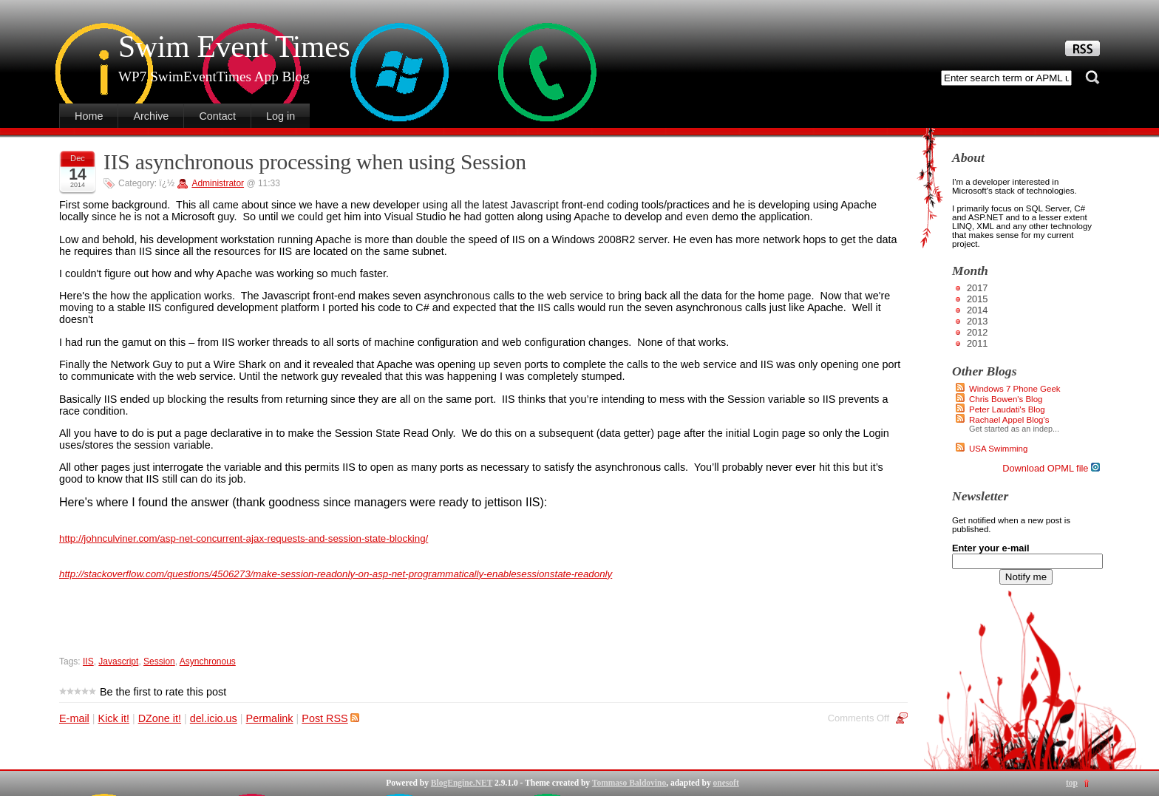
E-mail (74, 718)
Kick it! (113, 718)
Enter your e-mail (991, 548)
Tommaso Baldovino (629, 782)
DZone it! (159, 718)
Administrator (217, 183)
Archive (151, 116)
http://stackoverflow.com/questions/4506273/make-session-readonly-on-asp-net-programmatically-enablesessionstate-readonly (335, 573)
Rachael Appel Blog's (1009, 419)
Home (89, 116)
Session (159, 661)
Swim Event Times (234, 47)
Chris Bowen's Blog (1006, 399)
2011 (977, 343)
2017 (977, 287)
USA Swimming (998, 448)
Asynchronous (208, 661)
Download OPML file (1051, 468)
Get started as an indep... (1014, 428)
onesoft (726, 782)
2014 (977, 310)
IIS (88, 661)
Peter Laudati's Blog (1007, 409)
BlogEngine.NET (461, 782)
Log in (280, 116)
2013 (977, 321)
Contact (217, 116)
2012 (977, 332)
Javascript (118, 661)
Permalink (269, 718)
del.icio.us (213, 718)
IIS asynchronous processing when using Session (314, 162)
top (1072, 782)
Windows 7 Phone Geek (1015, 388)
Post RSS (330, 718)
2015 (977, 299)
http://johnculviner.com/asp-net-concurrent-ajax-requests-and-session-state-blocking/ (243, 538)
